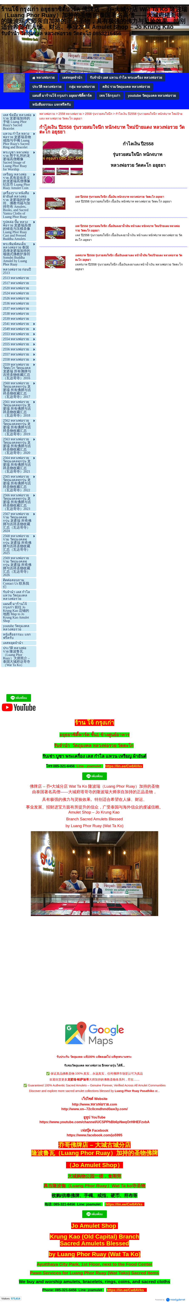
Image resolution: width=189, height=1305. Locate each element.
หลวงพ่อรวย (47, 113)
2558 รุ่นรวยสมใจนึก (98, 113)
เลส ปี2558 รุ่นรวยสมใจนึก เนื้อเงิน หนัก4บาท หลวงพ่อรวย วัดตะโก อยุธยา (119, 196)
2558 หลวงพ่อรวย (70, 113)
